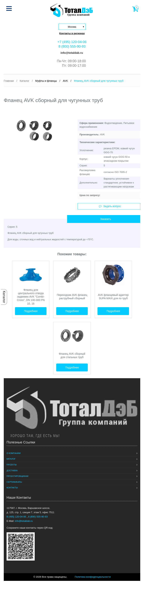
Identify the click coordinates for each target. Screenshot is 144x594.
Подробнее (31, 311)
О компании (14, 453)
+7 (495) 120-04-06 (72, 42)
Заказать (105, 218)
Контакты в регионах (72, 33)
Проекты (12, 465)
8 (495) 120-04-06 (17, 516)
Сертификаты (14, 482)
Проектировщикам (17, 476)
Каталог (4, 297)
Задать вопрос (110, 206)
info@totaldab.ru (71, 52)
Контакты (12, 487)
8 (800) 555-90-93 (72, 46)
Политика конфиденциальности (93, 576)
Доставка (12, 470)
